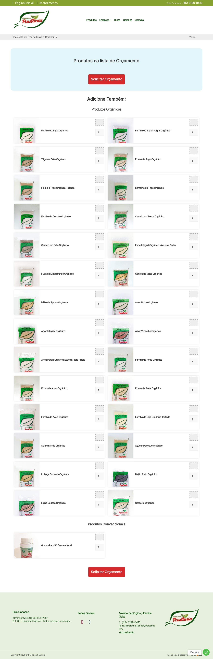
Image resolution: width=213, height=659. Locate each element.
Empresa (105, 20)
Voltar (192, 37)
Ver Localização (126, 632)
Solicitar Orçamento (106, 79)
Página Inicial (35, 37)
